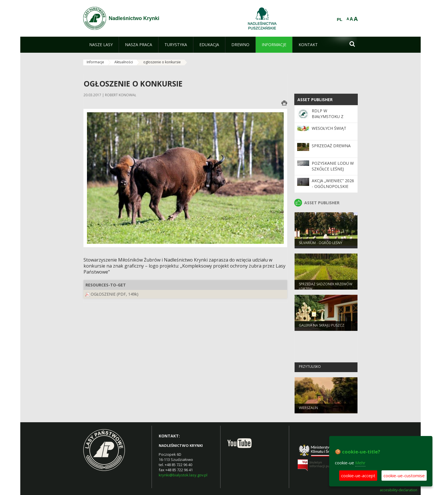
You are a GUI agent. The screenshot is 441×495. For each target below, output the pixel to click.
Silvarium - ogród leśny (320, 244)
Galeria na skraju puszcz (321, 327)
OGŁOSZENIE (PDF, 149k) (114, 294)
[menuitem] (101, 45)
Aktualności (123, 62)
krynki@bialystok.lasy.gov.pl (183, 475)
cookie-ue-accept (358, 475)
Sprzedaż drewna (331, 145)
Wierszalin (308, 409)
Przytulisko (310, 368)
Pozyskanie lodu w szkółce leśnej (333, 166)
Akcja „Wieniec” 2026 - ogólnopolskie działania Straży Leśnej (333, 189)
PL (339, 19)
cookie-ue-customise (404, 475)
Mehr (360, 462)
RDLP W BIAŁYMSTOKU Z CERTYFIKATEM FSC (330, 116)
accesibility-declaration (398, 490)
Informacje (95, 62)
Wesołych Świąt (329, 128)
